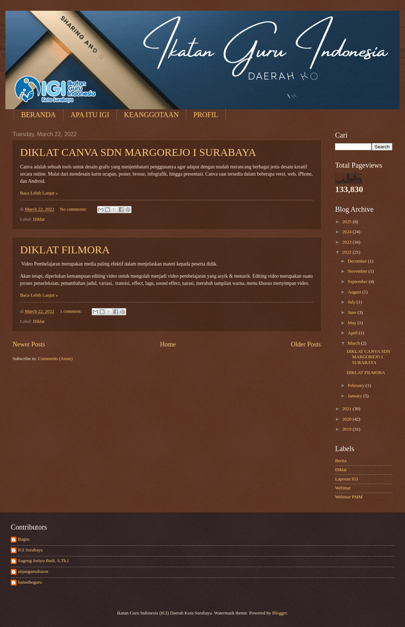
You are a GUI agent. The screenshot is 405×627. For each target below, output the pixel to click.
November (358, 271)
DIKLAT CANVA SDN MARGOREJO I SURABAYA (138, 152)
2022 (347, 252)
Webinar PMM (349, 496)
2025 (347, 221)
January (355, 395)
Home (168, 344)
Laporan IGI (346, 479)
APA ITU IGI (90, 115)
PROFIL (206, 115)
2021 (347, 408)
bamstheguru (30, 582)
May (352, 322)
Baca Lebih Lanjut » (39, 193)
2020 (347, 419)
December (358, 261)
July (352, 302)
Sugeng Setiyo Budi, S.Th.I (43, 560)
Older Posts (306, 344)
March (354, 343)
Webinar (343, 487)
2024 (347, 231)
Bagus (23, 539)
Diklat (38, 219)
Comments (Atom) (55, 358)
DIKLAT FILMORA (65, 249)
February (357, 385)
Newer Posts (29, 344)
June (352, 312)
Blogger (279, 613)
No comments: (74, 209)
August (355, 292)
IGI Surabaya (30, 549)
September (358, 281)
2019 (347, 429)
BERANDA (38, 115)
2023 (347, 242)
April (353, 332)
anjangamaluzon (33, 571)
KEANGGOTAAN (151, 115)
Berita (340, 460)
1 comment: (71, 311)
